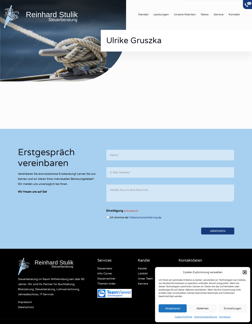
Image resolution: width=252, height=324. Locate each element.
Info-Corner (104, 273)
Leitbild (142, 273)
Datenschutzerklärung (205, 317)
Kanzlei (142, 268)
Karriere (143, 283)
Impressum (225, 317)
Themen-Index (106, 283)
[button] (245, 272)
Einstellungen (232, 308)
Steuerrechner (106, 278)
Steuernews (104, 268)
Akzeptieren (172, 308)
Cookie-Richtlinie (183, 317)
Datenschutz (26, 307)
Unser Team (145, 278)
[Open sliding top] (247, 4)
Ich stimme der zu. (136, 217)
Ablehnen (202, 308)
